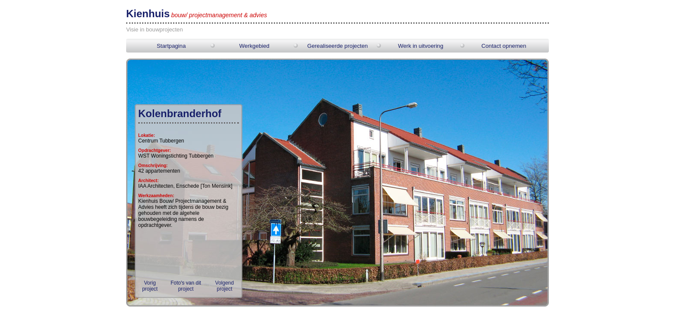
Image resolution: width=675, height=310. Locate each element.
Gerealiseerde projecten (337, 46)
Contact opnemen (503, 46)
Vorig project (150, 286)
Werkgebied (254, 46)
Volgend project (224, 286)
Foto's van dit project (185, 286)
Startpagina (171, 46)
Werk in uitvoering (420, 46)
